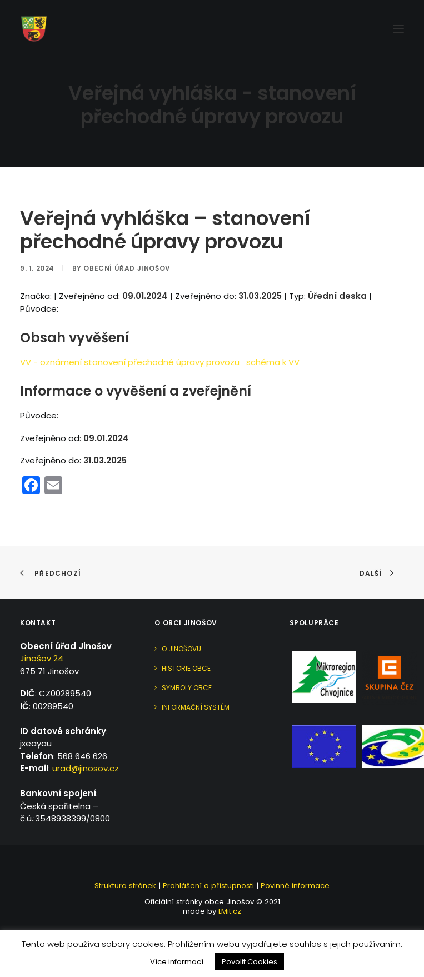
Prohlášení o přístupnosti (208, 885)
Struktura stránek (125, 885)
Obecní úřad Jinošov (126, 268)
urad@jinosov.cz (85, 768)
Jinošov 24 (41, 658)
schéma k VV (273, 362)
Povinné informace (295, 885)
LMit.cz (228, 911)
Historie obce (186, 668)
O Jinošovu (181, 649)
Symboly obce (187, 687)
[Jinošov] (34, 29)
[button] (398, 29)
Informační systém (196, 707)
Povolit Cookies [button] (249, 961)
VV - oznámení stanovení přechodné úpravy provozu (130, 362)
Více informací (176, 961)
